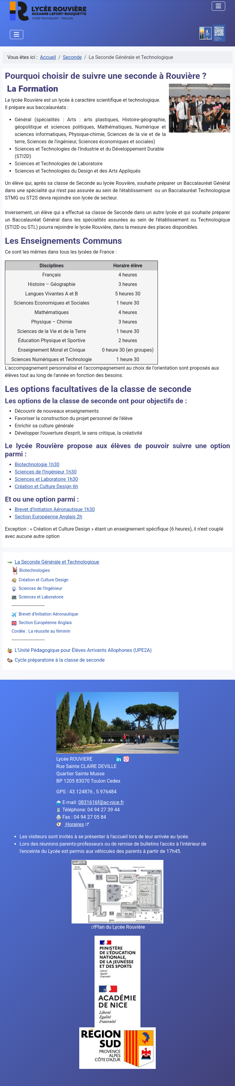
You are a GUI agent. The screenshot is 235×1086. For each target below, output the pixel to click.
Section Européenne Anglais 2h (48, 517)
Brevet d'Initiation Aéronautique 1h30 (55, 509)
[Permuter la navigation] (218, 6)
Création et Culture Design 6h (46, 486)
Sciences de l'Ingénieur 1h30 (45, 472)
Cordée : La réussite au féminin (41, 631)
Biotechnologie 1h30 (37, 464)
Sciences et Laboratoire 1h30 (46, 479)
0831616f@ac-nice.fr (101, 802)
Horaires (76, 824)
